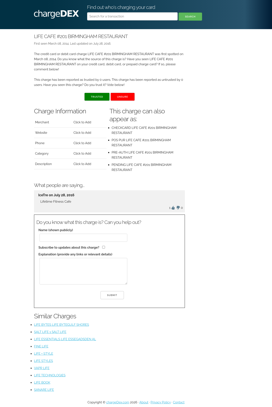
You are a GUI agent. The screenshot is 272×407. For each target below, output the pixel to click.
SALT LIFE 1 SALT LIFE (50, 332)
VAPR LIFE (42, 368)
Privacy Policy (161, 402)
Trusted (97, 96)
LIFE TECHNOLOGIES (49, 375)
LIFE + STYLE (43, 354)
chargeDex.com (117, 402)
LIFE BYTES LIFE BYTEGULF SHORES (61, 325)
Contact (178, 402)
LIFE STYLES (43, 361)
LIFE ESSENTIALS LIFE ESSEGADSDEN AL (65, 339)
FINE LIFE (41, 346)
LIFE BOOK (42, 382)
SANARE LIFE (44, 390)
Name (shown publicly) (55, 230)
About (143, 402)
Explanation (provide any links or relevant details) (75, 254)
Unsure (122, 96)
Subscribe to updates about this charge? (68, 247)
